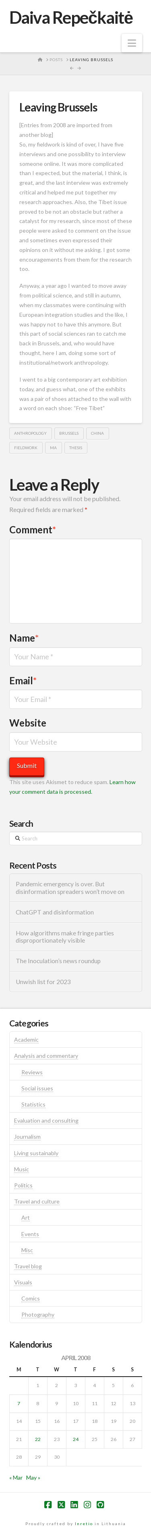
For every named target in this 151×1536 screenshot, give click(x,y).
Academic (26, 1039)
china (97, 433)
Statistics (33, 1104)
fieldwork (25, 447)
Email (23, 680)
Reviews (32, 1072)
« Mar (16, 1477)
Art (25, 1217)
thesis (75, 447)
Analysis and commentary (46, 1055)
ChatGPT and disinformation (55, 912)
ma (53, 447)
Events (30, 1233)
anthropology (30, 433)
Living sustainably (36, 1153)
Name (24, 638)
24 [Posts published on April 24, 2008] (76, 1439)
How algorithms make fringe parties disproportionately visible (65, 936)
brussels (69, 433)
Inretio (84, 1523)
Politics (23, 1185)
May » (33, 1477)
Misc (27, 1250)
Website (27, 723)
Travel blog (28, 1266)
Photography (37, 1314)
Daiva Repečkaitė (71, 17)
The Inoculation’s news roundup (58, 960)
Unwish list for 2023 (43, 981)
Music (21, 1169)
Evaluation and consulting (46, 1120)
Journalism (27, 1136)
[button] (132, 43)
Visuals (23, 1282)
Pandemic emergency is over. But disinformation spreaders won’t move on (70, 887)
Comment (32, 529)
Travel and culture (37, 1201)
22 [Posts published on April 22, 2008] (38, 1439)
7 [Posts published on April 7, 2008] (18, 1403)
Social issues (37, 1088)
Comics (30, 1298)
